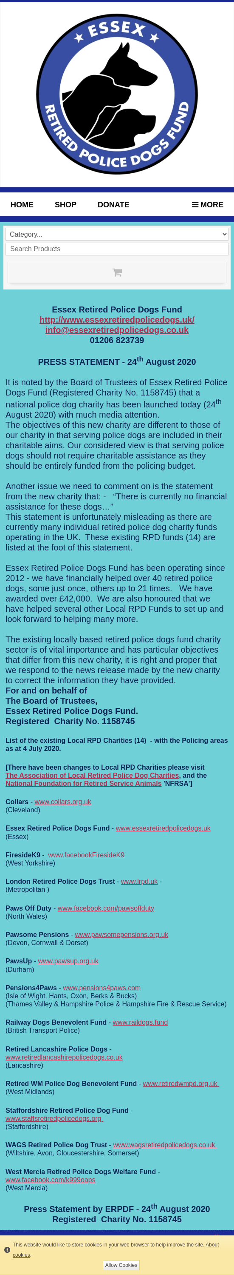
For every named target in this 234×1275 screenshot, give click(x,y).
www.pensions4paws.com (102, 987)
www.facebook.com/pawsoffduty (106, 908)
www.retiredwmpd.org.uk (181, 1083)
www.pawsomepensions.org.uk (122, 934)
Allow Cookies (121, 1265)
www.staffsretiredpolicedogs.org (54, 1118)
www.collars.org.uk (62, 801)
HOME (22, 205)
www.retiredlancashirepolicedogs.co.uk (64, 1057)
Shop (65, 205)
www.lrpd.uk (139, 881)
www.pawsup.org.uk (68, 961)
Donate (114, 205)
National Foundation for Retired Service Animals (83, 783)
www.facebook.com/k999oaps (51, 1179)
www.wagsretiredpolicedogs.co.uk (165, 1145)
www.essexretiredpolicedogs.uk (163, 828)
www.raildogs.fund (140, 1022)
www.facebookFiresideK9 (86, 855)
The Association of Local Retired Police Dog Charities (92, 775)
